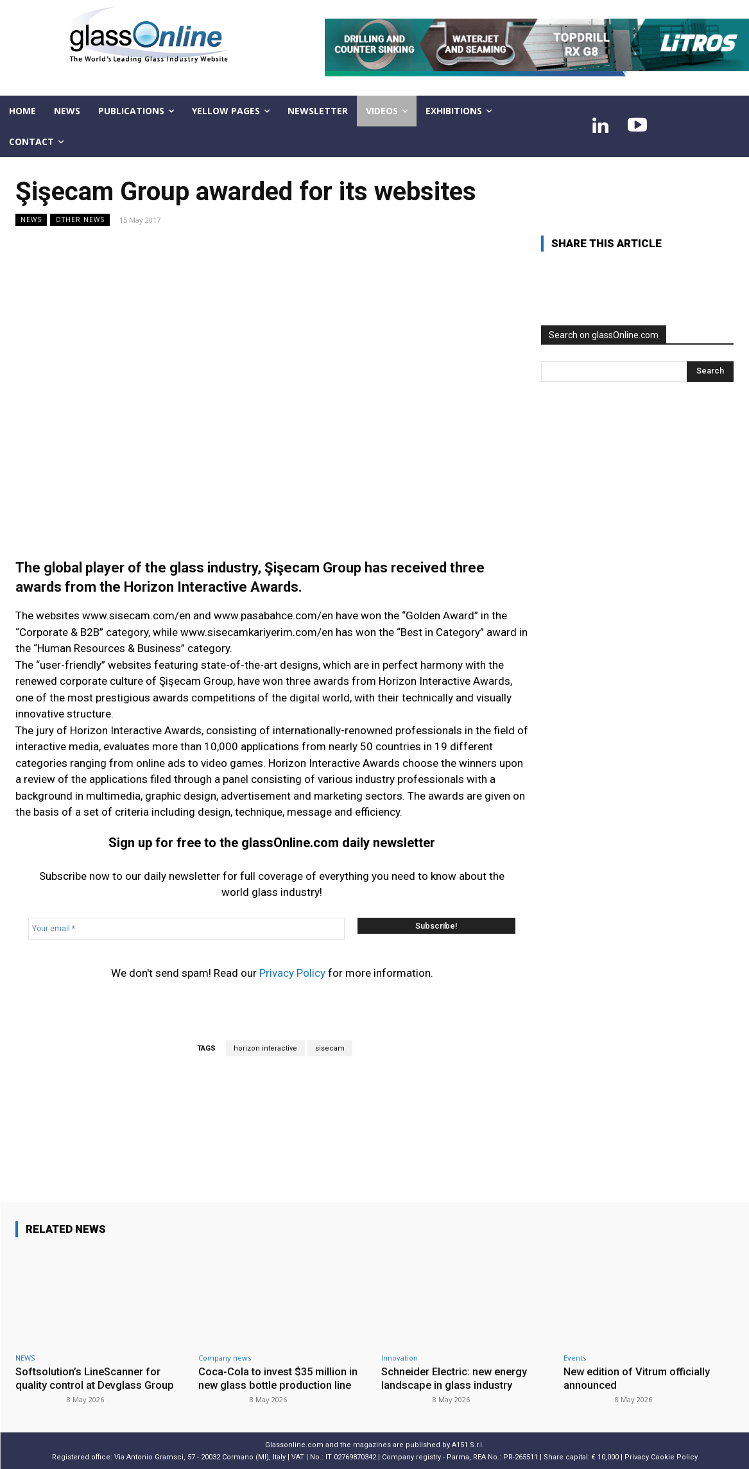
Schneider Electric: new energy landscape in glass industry (457, 1378)
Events (575, 1357)
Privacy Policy (292, 972)
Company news (224, 1357)
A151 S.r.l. (468, 1444)
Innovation (399, 1357)
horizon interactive (265, 1048)
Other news (80, 220)
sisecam (330, 1048)
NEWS (31, 220)
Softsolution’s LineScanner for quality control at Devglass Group (96, 1378)
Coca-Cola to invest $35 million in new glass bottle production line (279, 1378)
